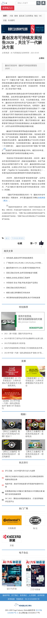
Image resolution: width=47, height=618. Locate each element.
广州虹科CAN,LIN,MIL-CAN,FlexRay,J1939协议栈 (24, 263)
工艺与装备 (35, 589)
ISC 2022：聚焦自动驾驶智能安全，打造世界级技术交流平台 (24, 500)
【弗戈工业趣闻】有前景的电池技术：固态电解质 (11, 454)
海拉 (36, 16)
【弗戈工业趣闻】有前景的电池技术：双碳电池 (34, 433)
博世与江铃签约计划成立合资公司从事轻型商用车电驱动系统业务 (24, 478)
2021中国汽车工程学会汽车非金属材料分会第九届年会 (25, 338)
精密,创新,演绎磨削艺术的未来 (18, 293)
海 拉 (35, 528)
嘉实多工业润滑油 (26, 16)
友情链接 (11, 599)
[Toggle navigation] (6, 3)
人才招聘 (32, 595)
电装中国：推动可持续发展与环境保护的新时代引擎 (24, 485)
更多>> (4, 360)
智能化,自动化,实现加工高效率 (18, 278)
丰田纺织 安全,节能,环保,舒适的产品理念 (22, 283)
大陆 (11, 16)
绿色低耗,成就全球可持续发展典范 (19, 258)
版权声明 (6, 595)
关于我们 (14, 595)
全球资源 (40, 595)
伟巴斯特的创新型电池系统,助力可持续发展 (23, 298)
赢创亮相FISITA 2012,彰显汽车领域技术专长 (23, 268)
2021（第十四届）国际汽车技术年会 (18, 334)
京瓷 (5, 20)
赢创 (7, 238)
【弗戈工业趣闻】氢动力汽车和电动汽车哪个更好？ (11, 433)
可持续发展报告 (18, 238)
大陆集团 (12, 528)
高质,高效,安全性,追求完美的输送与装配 (21, 273)
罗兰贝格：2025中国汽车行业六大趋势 (20, 471)
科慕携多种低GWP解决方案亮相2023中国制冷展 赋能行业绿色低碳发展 (25, 492)
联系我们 (23, 595)
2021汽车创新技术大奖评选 (14, 343)
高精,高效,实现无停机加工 (16, 288)
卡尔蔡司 (11, 20)
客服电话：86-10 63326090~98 (27, 599)
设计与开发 (12, 589)
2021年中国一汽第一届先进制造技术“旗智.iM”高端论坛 (25, 353)
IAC (40, 16)
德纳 (16, 16)
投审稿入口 (8, 8)
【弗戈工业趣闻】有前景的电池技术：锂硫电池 (34, 454)
